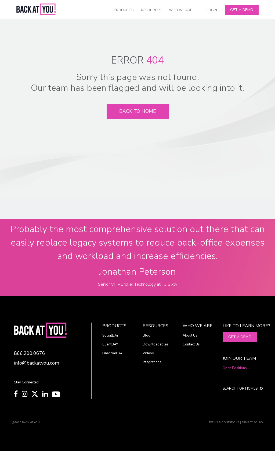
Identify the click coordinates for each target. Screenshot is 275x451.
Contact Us (191, 344)
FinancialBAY (112, 353)
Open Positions (235, 368)
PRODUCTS (123, 10)
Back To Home (137, 111)
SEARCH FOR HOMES (240, 388)
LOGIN (212, 10)
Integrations (152, 362)
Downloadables (155, 344)
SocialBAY (110, 335)
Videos (148, 353)
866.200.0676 (29, 353)
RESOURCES (151, 10)
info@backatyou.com (36, 363)
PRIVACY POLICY (252, 422)
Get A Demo (241, 9)
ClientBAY (110, 344)
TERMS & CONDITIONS (224, 422)
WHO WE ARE (180, 10)
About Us (190, 335)
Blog (146, 335)
